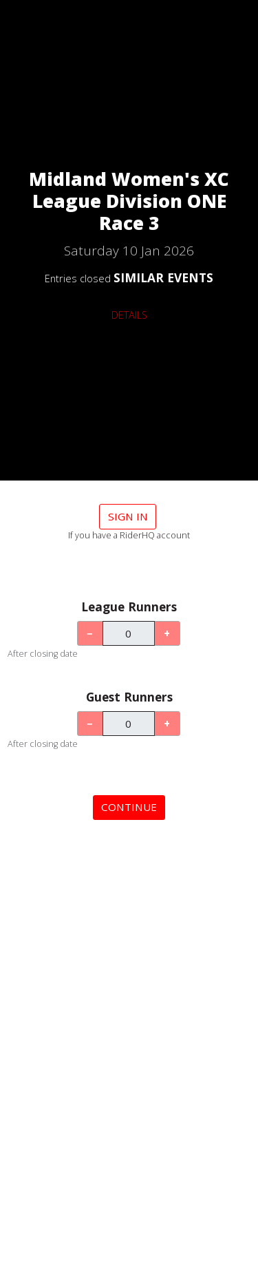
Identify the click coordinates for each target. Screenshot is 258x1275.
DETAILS (129, 315)
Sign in (128, 516)
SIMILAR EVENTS (163, 277)
